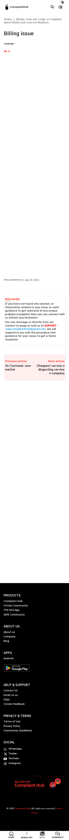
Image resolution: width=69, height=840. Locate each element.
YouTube (14, 758)
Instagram (15, 763)
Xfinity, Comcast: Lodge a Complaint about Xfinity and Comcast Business (33, 20)
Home (8, 19)
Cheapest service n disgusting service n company (51, 369)
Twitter (13, 753)
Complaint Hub (22, 808)
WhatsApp (15, 748)
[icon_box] (11, 836)
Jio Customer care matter (18, 368)
